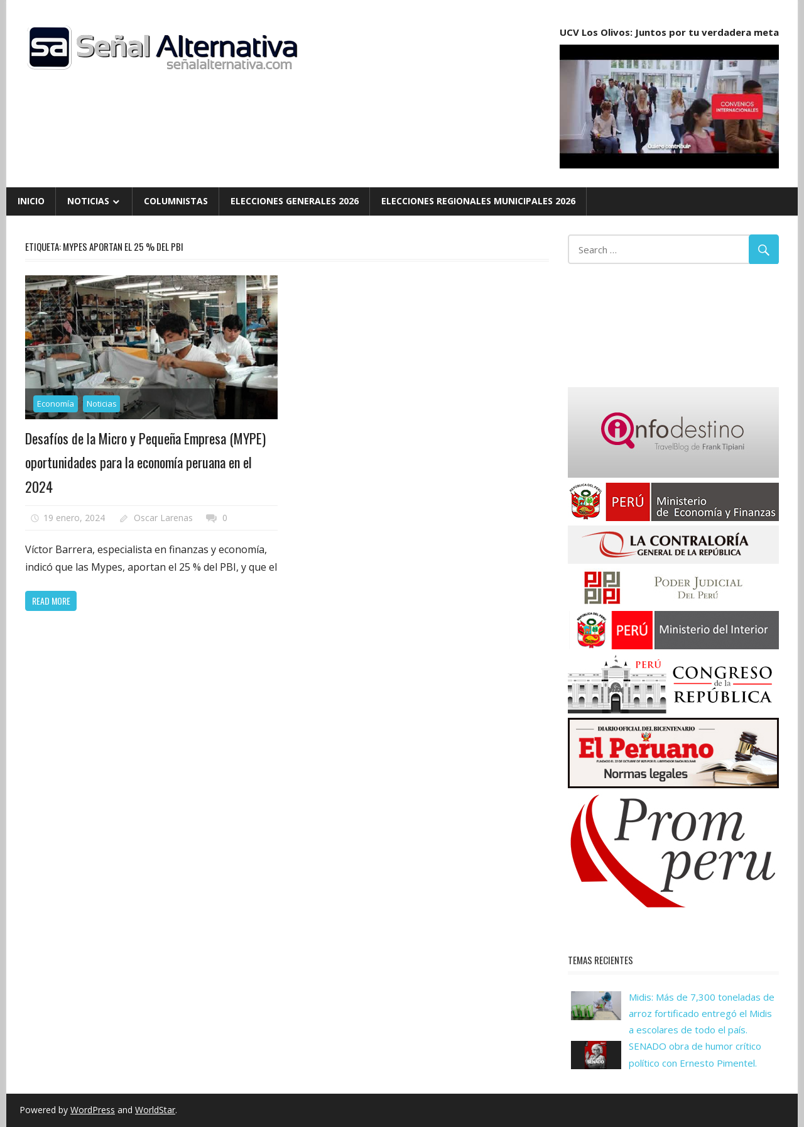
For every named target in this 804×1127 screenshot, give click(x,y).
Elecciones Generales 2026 (295, 201)
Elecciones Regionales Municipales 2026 (478, 201)
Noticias (88, 201)
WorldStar (155, 1110)
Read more (51, 600)
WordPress (92, 1110)
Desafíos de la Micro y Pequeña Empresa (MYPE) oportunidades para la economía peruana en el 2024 (145, 462)
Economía (55, 403)
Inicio (31, 201)
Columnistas (176, 201)
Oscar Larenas (163, 518)
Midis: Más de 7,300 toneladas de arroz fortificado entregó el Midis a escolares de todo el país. (701, 1013)
